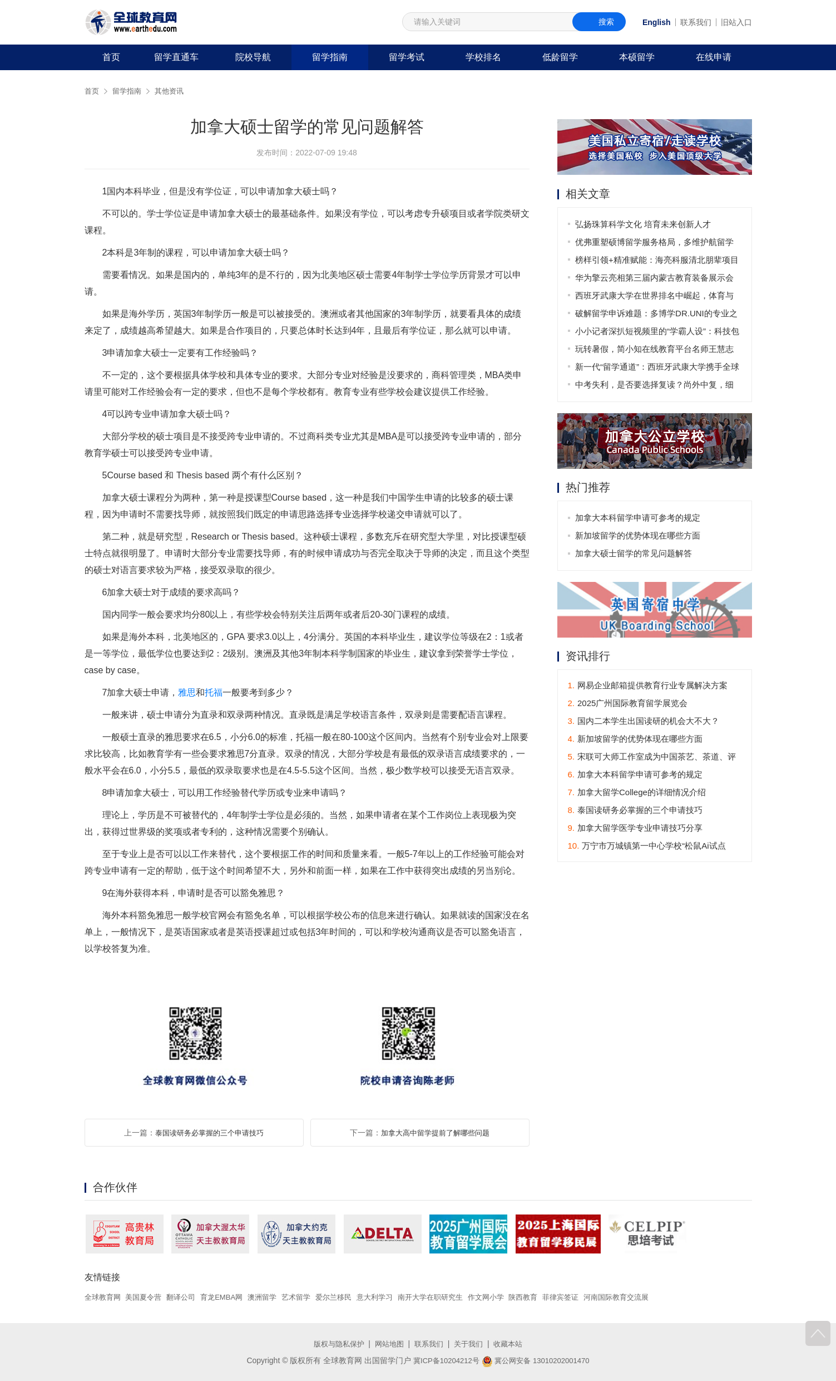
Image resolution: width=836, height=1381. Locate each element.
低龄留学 (560, 57)
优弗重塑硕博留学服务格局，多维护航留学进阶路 (655, 244)
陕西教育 (552, 1296)
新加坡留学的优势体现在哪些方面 (638, 536)
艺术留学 (310, 1296)
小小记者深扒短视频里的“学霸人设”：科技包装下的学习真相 (658, 333)
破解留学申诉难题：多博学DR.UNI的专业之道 (657, 315)
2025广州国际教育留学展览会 (628, 704)
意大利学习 (393, 1296)
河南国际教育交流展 (652, 1296)
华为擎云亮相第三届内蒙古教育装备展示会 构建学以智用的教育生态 (655, 280)
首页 (111, 57)
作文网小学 (512, 1296)
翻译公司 (187, 1296)
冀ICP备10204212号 (442, 1360)
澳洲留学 (274, 1296)
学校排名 (483, 57)
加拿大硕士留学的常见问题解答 (634, 554)
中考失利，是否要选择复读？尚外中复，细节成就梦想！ (655, 387)
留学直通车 (176, 57)
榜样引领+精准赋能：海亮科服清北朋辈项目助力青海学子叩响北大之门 (658, 262)
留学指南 (330, 57)
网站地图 (387, 1343)
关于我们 (471, 1343)
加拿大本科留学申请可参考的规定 (638, 518)
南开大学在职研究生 (453, 1296)
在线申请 (713, 57)
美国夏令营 (147, 1296)
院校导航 (253, 57)
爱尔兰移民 (350, 1296)
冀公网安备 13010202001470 (538, 1360)
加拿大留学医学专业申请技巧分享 (635, 829)
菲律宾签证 (592, 1296)
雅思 (187, 692)
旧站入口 (736, 22)
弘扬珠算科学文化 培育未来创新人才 (644, 224)
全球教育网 (104, 1296)
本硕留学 (637, 57)
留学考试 (406, 57)
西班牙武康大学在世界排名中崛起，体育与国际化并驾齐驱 (655, 298)
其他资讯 (173, 90)
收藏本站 (513, 1343)
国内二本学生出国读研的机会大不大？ (644, 722)
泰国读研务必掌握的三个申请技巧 (209, 1132)
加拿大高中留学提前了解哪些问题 (435, 1132)
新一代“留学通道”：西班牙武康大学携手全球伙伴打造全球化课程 (658, 369)
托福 (213, 692)
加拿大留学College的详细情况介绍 (637, 793)
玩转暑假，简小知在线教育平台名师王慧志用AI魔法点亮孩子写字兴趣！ (655, 351)
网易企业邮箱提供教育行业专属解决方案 (648, 686)
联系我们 (695, 22)
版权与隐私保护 (334, 1343)
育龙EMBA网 (231, 1296)
